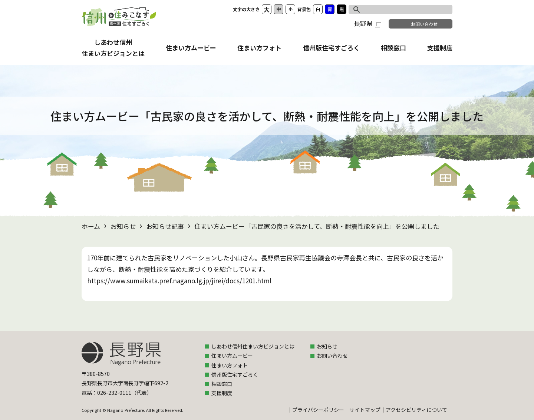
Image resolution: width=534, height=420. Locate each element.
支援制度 (439, 47)
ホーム (91, 226)
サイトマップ (364, 409)
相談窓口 (393, 47)
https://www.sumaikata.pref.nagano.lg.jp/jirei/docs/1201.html (179, 280)
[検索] (393, 8)
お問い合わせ (424, 24)
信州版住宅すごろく (331, 47)
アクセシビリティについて (416, 409)
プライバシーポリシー (318, 409)
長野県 (367, 23)
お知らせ (123, 226)
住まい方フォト (259, 47)
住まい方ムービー (191, 47)
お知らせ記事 (165, 226)
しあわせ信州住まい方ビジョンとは (252, 346)
